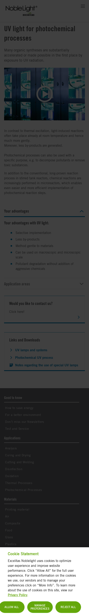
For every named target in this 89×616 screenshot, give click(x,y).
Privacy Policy (17, 597)
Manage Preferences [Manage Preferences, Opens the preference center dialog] (39, 609)
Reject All (68, 609)
